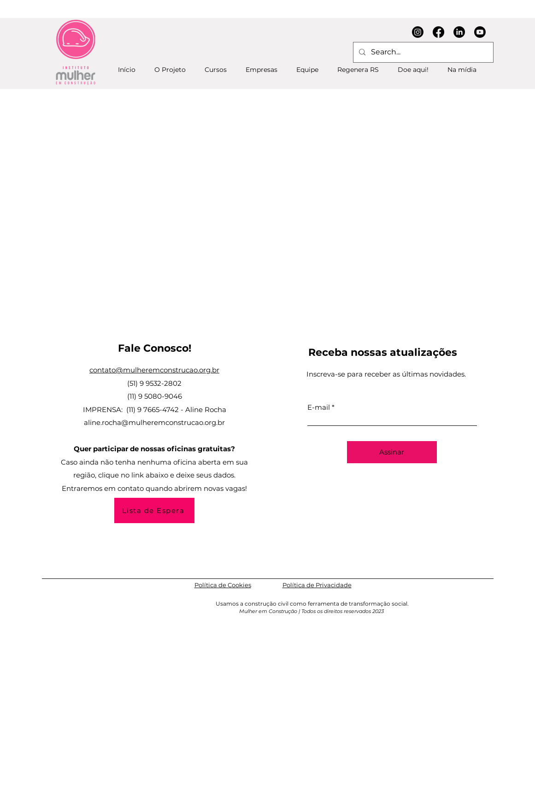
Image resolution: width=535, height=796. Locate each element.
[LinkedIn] (459, 32)
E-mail (318, 407)
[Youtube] (480, 32)
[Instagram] (417, 32)
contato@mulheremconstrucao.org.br (154, 370)
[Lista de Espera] (154, 510)
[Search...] (422, 52)
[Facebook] (438, 32)
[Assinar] (392, 452)
